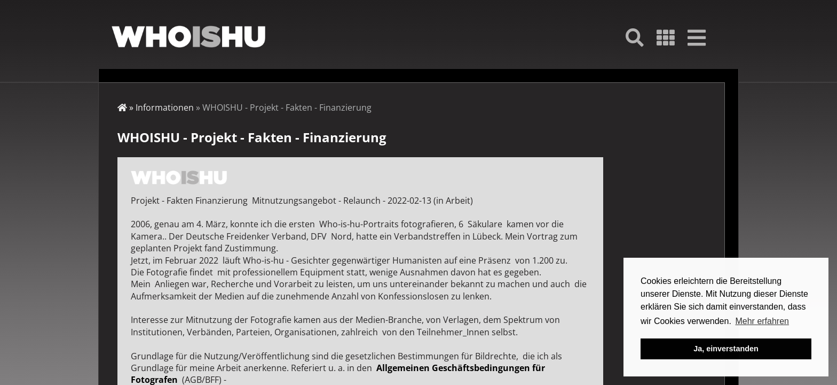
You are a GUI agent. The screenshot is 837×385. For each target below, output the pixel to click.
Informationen (165, 107)
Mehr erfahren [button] (762, 321)
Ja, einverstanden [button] (726, 348)
